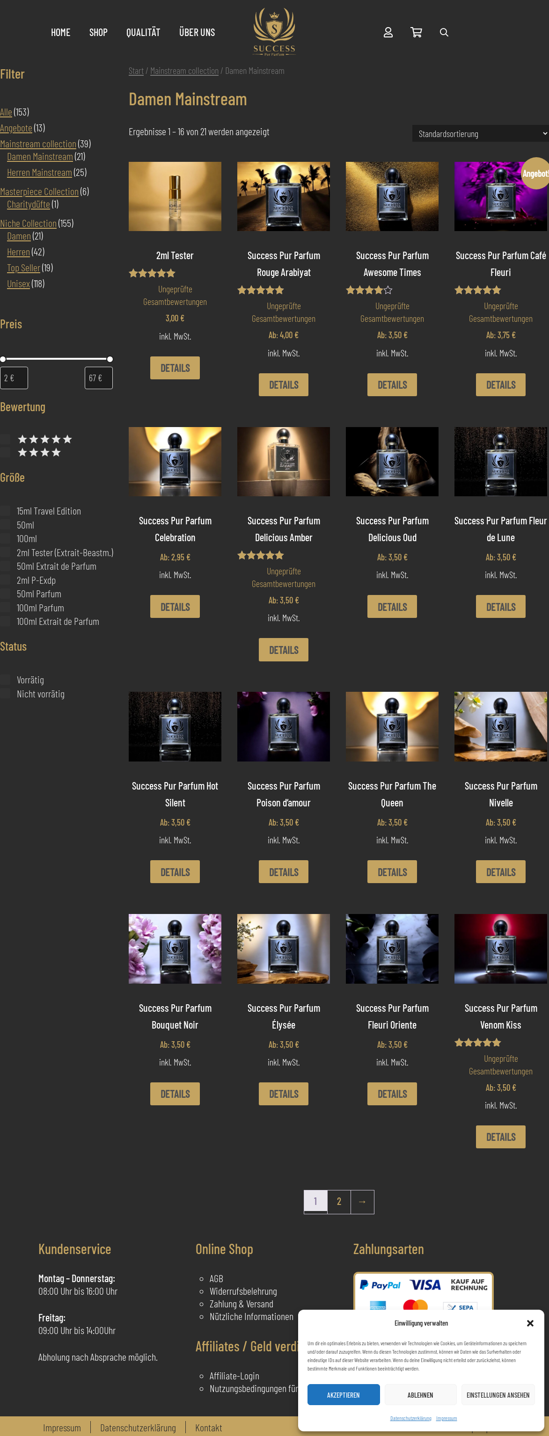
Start (136, 70)
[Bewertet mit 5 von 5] (5, 439)
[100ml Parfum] (5, 607)
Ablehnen (420, 1395)
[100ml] (5, 538)
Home (61, 32)
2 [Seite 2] (339, 1201)
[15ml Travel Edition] (5, 511)
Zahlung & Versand (241, 1303)
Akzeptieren (343, 1395)
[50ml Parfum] (5, 593)
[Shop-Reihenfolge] (480, 133)
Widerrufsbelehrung (243, 1290)
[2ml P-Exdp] (5, 579)
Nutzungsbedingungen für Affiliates (270, 1388)
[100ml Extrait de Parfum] (5, 621)
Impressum (446, 1417)
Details (175, 368)
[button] (530, 1323)
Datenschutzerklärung (411, 1417)
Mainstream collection (184, 70)
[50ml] (5, 524)
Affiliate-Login (234, 1375)
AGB (216, 1278)
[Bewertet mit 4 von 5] (5, 452)
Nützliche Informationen (251, 1316)
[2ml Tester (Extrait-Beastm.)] (5, 552)
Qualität (143, 32)
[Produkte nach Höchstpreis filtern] (99, 378)
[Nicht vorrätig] (5, 693)
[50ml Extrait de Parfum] (5, 566)
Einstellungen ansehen (498, 1395)
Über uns (197, 32)
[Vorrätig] (5, 679)
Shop (98, 32)
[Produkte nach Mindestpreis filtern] (14, 378)
